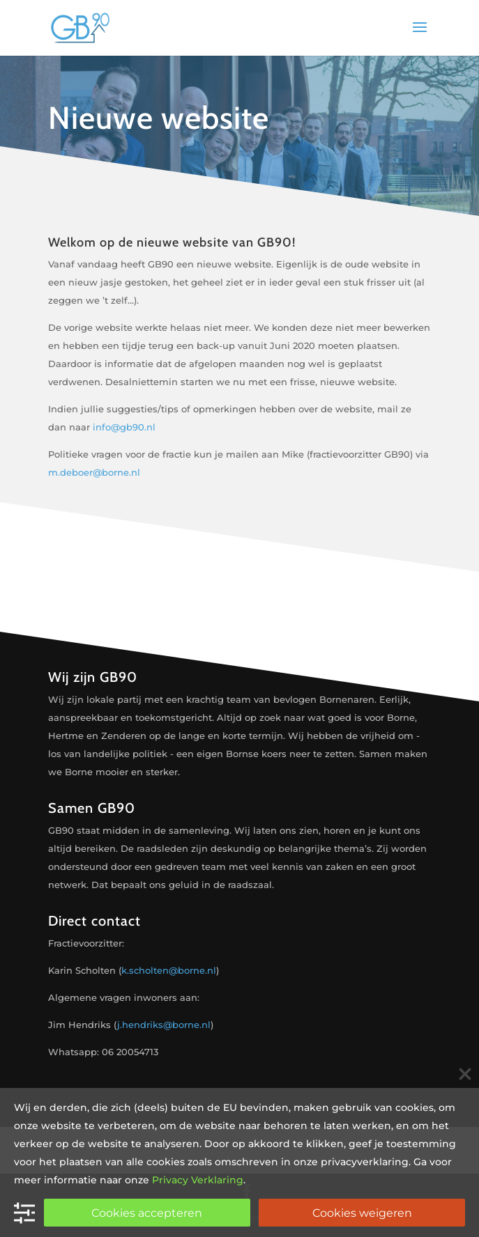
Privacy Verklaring (197, 1180)
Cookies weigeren (362, 1213)
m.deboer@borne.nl (94, 472)
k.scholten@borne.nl (168, 970)
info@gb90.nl (124, 427)
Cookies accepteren (146, 1213)
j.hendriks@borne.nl (164, 1024)
